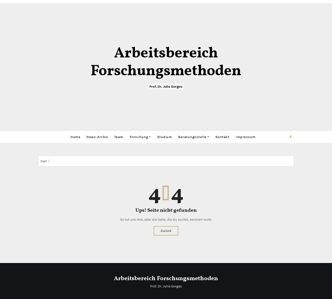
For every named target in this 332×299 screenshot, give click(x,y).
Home (75, 137)
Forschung (140, 137)
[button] (291, 137)
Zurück (166, 231)
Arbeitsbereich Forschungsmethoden (166, 62)
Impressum (246, 137)
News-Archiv (97, 137)
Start (43, 161)
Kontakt (222, 137)
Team (118, 137)
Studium (164, 137)
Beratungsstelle (193, 137)
